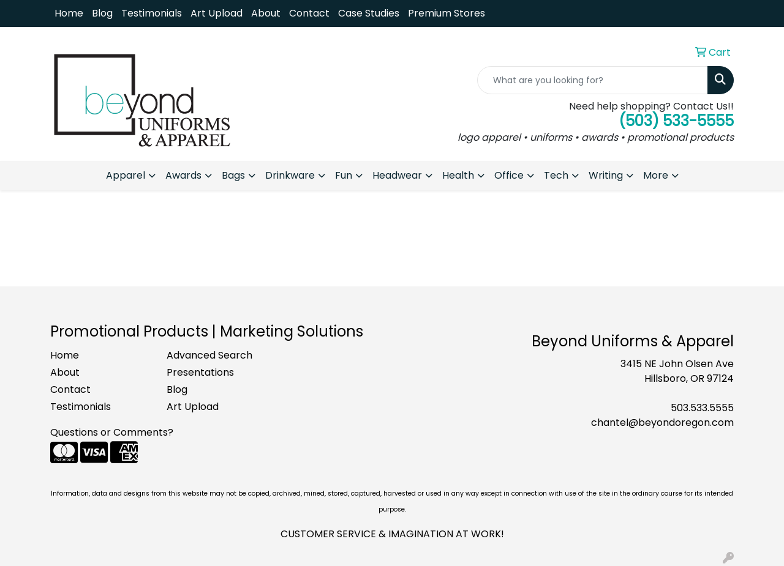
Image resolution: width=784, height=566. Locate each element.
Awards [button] (183, 175)
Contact (309, 13)
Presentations (200, 372)
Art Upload (216, 13)
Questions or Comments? (111, 432)
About (266, 13)
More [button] (655, 175)
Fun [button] (343, 175)
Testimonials (151, 13)
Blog (102, 13)
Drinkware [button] (290, 175)
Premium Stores (446, 13)
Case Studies (368, 13)
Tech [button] (556, 175)
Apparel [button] (125, 175)
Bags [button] (233, 175)
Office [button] (509, 175)
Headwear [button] (397, 175)
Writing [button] (606, 175)
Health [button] (458, 175)
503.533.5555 (702, 408)
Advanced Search (209, 355)
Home (69, 13)
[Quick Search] (592, 80)
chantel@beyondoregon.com (662, 422)
